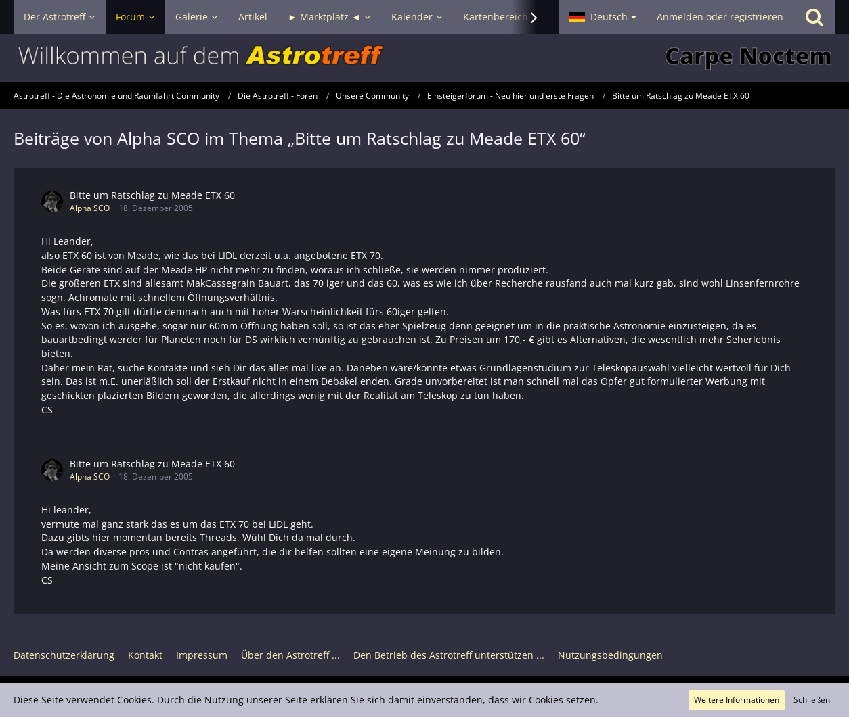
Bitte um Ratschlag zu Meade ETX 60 (152, 195)
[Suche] (814, 17)
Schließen (811, 700)
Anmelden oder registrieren (720, 16)
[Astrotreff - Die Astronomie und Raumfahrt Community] (424, 57)
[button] (603, 17)
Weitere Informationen (736, 700)
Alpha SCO (90, 208)
